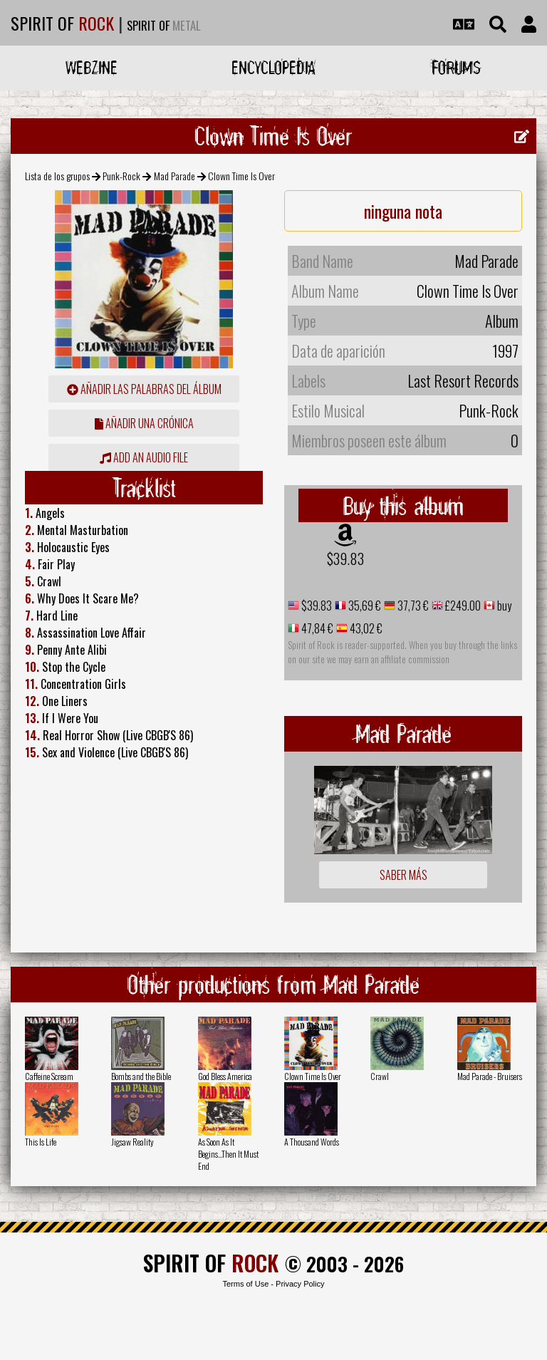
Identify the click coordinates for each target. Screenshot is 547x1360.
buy (503, 605)
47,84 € (316, 628)
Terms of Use (245, 1283)
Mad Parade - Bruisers (489, 1076)
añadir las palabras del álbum (144, 389)
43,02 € (365, 628)
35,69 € (363, 605)
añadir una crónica (144, 423)
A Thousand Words (311, 1142)
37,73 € (412, 605)
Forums (456, 67)
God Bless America (225, 1076)
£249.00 (462, 605)
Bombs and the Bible (141, 1076)
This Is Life (40, 1142)
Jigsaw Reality (132, 1142)
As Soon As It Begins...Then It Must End (228, 1154)
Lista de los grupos (57, 175)
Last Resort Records (463, 380)
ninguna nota (403, 211)
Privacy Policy (300, 1283)
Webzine (92, 67)
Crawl (379, 1076)
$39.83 (345, 558)
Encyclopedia (273, 67)
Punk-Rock (121, 175)
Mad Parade (174, 175)
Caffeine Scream (49, 1076)
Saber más (403, 874)
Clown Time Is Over (312, 1076)
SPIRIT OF (62, 23)
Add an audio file (144, 457)
